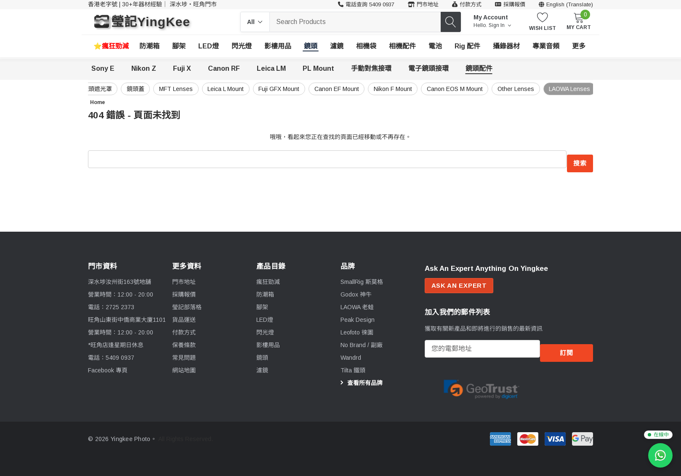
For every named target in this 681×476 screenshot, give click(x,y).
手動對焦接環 (371, 68)
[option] (481, 382)
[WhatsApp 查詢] (660, 455)
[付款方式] (466, 4)
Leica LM (271, 68)
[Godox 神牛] (356, 289)
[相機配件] (402, 46)
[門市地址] (423, 4)
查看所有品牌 (360, 378)
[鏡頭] (311, 46)
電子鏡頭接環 (428, 68)
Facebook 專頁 (108, 365)
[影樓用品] (278, 46)
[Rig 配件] (467, 46)
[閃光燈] (241, 46)
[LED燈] (208, 46)
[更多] (579, 46)
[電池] (435, 46)
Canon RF (224, 68)
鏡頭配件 (479, 68)
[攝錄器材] (506, 46)
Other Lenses (506, 89)
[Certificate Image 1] (481, 381)
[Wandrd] (350, 353)
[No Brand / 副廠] (361, 340)
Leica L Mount (193, 89)
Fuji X (182, 68)
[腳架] (179, 46)
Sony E (102, 68)
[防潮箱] (149, 46)
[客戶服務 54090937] (366, 4)
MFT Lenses (139, 89)
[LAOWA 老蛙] (357, 302)
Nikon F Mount (374, 89)
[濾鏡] (337, 46)
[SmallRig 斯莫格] (361, 277)
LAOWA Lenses (564, 89)
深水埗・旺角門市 (193, 4)
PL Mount (318, 68)
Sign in (500, 25)
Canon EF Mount (313, 89)
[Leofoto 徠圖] (356, 327)
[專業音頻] (546, 46)
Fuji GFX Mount (251, 89)
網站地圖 (184, 365)
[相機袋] (366, 46)
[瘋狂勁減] (111, 46)
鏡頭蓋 (94, 89)
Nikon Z (143, 68)
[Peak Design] (357, 315)
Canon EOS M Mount (440, 89)
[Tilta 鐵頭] (352, 365)
